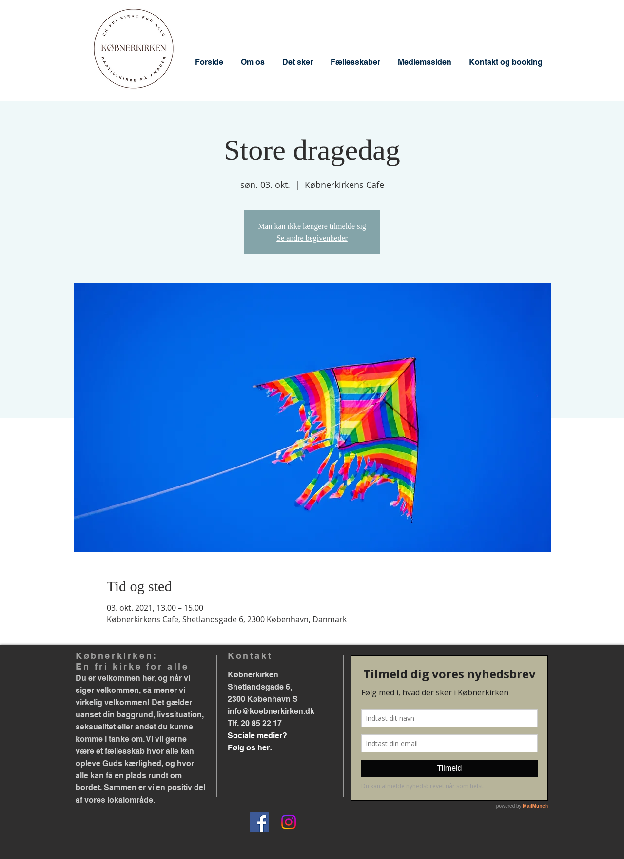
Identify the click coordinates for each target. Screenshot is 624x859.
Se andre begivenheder (312, 238)
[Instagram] (288, 822)
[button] (252, 62)
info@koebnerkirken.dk (271, 711)
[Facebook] (259, 822)
